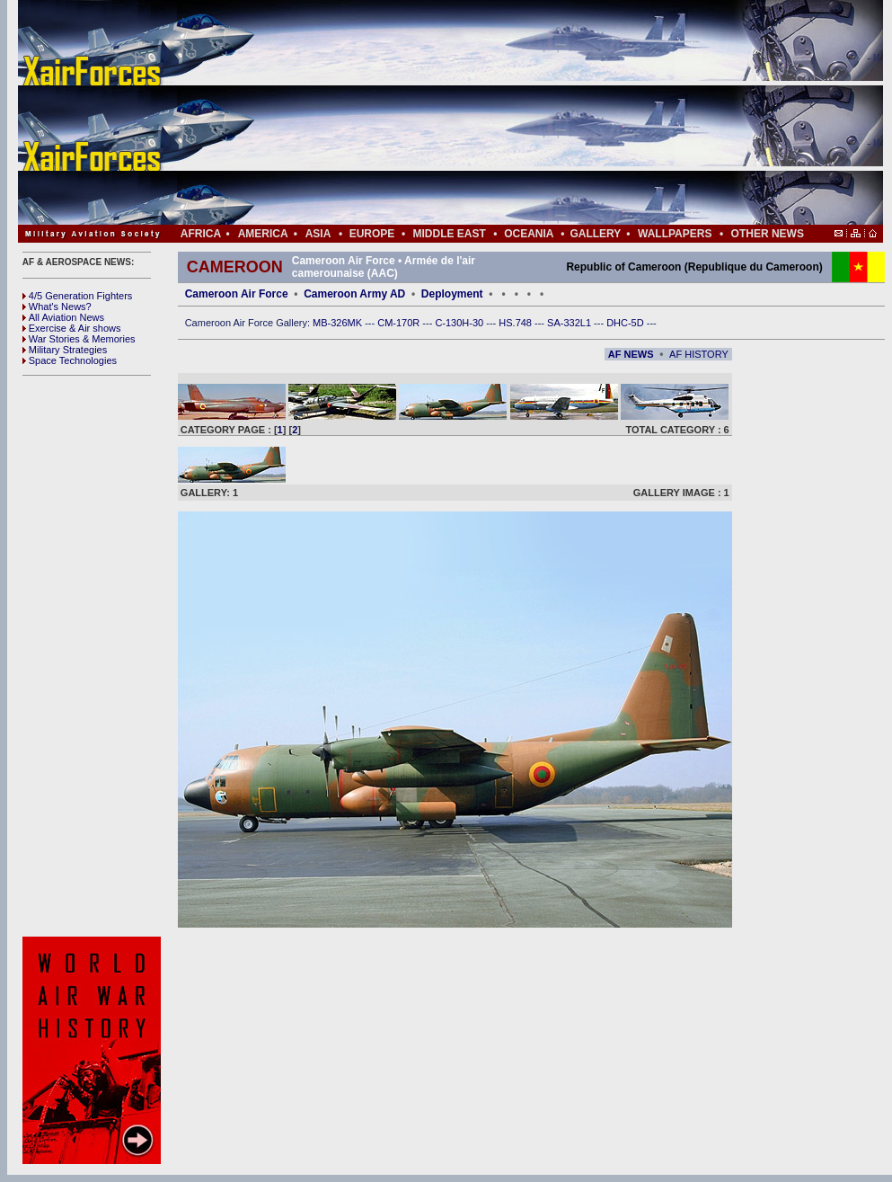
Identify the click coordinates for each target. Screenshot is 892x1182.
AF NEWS (631, 354)
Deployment (452, 294)
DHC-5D (626, 322)
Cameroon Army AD (354, 294)
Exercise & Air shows (71, 328)
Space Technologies (69, 360)
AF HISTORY (699, 354)
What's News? (57, 306)
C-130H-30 (460, 322)
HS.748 (516, 322)
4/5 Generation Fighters (79, 295)
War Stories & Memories (79, 338)
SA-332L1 (570, 322)
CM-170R (399, 322)
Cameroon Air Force (236, 294)
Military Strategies (64, 349)
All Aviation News (63, 317)
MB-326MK (339, 322)
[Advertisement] (504, 112)
